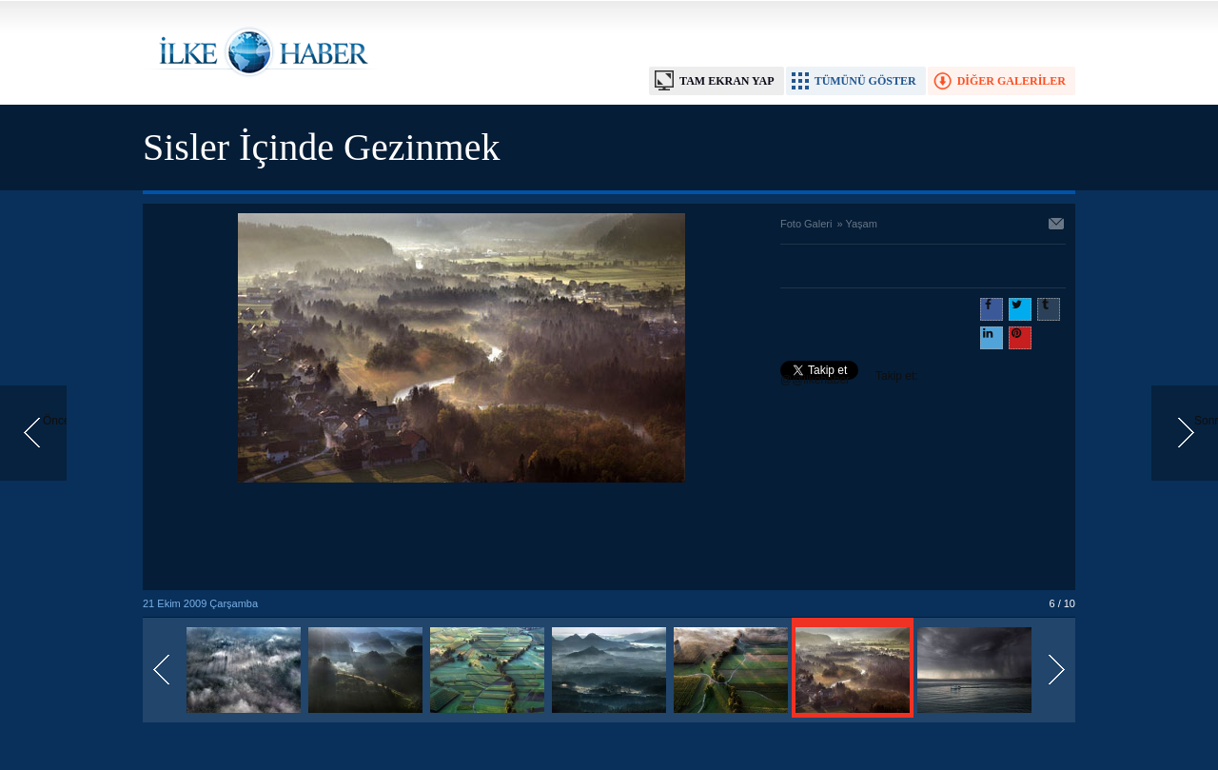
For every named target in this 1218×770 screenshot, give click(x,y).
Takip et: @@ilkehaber (849, 377)
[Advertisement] (461, 538)
